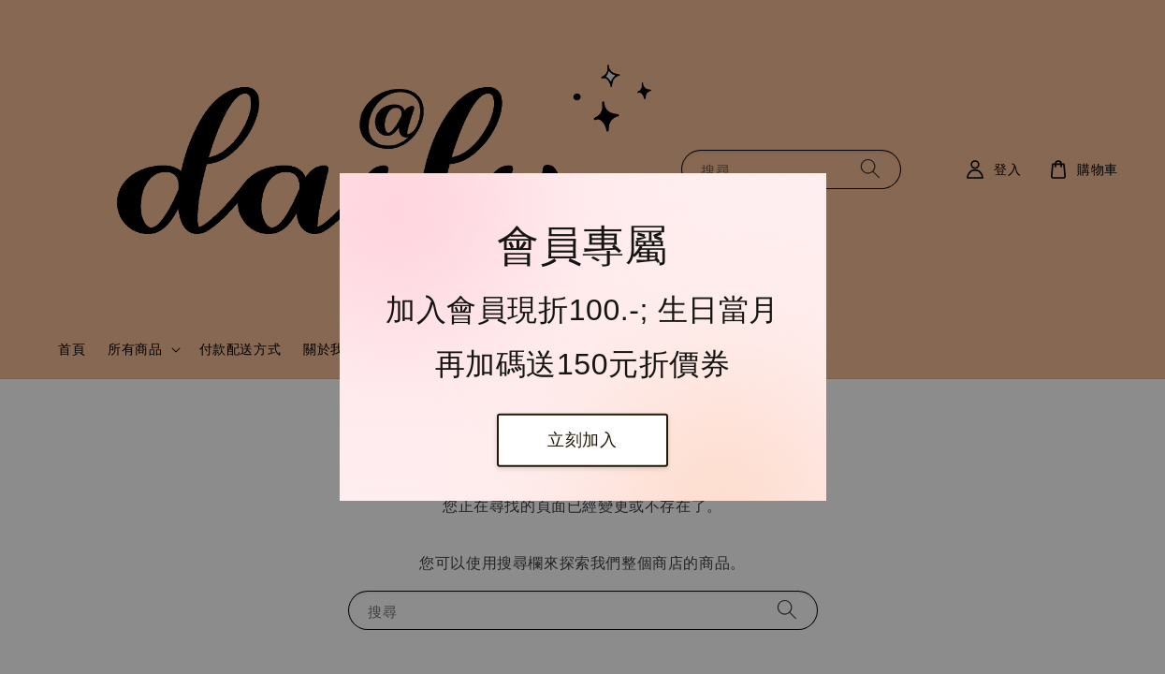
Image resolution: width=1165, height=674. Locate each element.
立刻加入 (582, 440)
